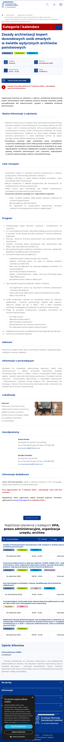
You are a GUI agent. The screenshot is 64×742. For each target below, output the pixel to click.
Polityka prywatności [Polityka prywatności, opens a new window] (22, 722)
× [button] (32, 697)
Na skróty (7, 682)
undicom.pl (36, 739)
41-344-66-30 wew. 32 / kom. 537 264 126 (37, 445)
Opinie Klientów (13, 645)
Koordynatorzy (10, 432)
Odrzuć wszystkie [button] (18, 732)
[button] (18, 737)
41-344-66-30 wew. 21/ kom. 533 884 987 (37, 461)
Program (7, 218)
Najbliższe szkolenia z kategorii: (32, 528)
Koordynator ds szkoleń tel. (36, 461)
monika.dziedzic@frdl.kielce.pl (30, 464)
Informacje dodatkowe (15, 474)
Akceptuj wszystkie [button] (18, 726)
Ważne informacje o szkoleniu (19, 113)
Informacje (7, 690)
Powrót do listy (32, 518)
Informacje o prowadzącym (18, 360)
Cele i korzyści (10, 164)
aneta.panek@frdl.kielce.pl (29, 448)
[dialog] (18, 717)
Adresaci (7, 342)
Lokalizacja (8, 395)
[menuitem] (47, 735)
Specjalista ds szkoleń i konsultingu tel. (36, 445)
